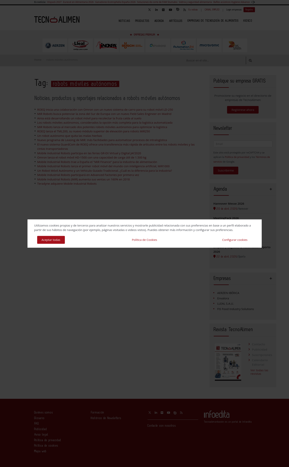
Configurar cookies (235, 240)
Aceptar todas (51, 240)
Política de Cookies (144, 240)
